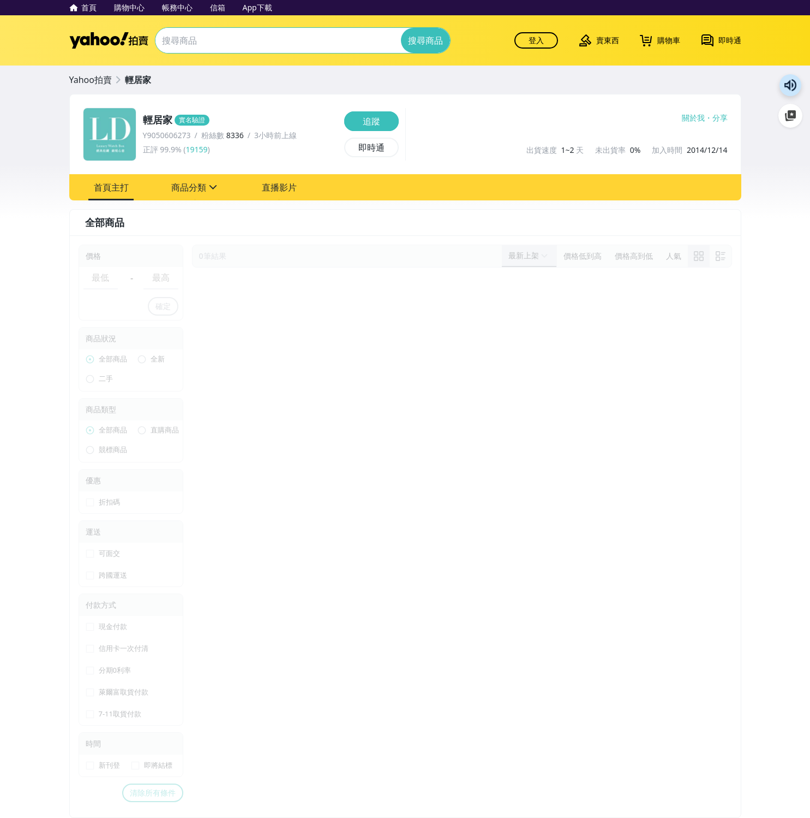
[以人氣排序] (673, 256)
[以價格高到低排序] (633, 256)
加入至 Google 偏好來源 (790, 116)
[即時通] (371, 147)
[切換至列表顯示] (720, 256)
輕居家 (138, 80)
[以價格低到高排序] (582, 256)
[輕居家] (240, 120)
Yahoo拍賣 (108, 40)
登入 (536, 40)
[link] (699, 256)
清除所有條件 (153, 792)
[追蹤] (371, 121)
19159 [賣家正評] (196, 149)
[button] (111, 187)
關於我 (693, 118)
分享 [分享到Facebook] (720, 118)
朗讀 (790, 85)
